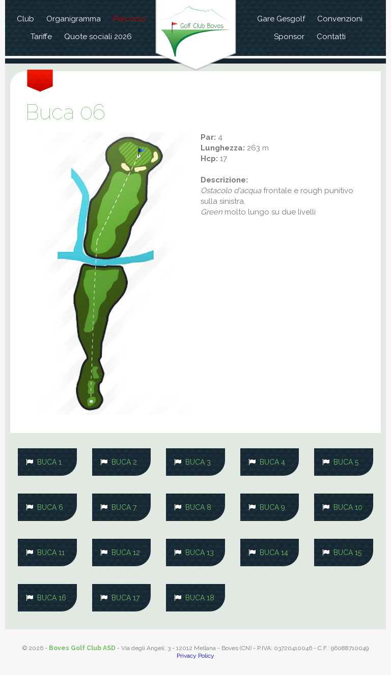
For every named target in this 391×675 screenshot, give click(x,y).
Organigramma (73, 18)
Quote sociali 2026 (98, 36)
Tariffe (41, 36)
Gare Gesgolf (281, 18)
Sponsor (289, 36)
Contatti (331, 36)
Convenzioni (339, 18)
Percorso (129, 18)
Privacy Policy (195, 655)
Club (25, 18)
